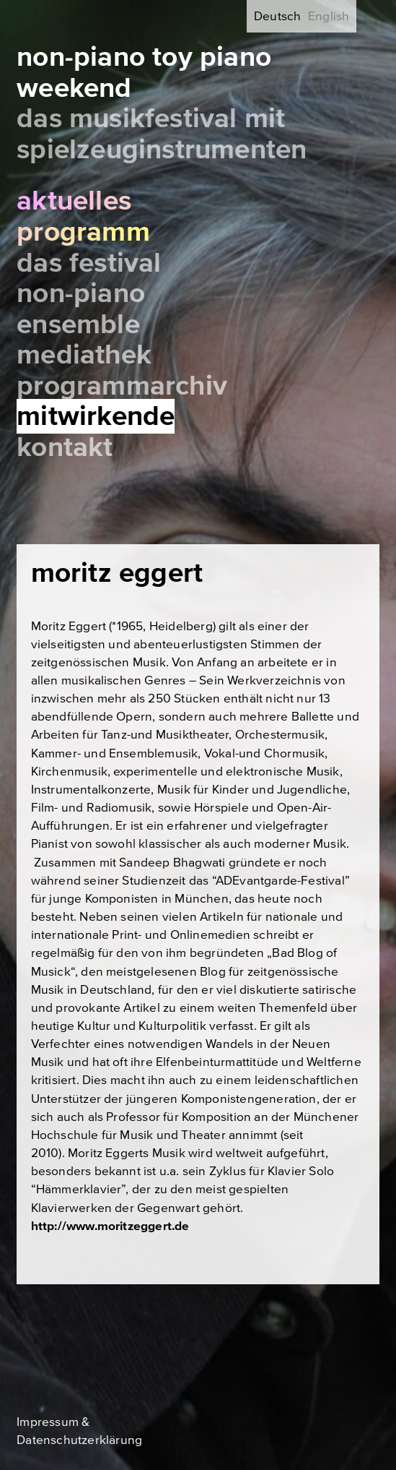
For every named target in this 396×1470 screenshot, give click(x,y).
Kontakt (65, 447)
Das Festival (89, 263)
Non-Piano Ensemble (81, 309)
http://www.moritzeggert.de (110, 1226)
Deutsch (277, 16)
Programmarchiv (122, 386)
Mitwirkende (96, 416)
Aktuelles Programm (83, 216)
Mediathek (84, 355)
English (328, 16)
